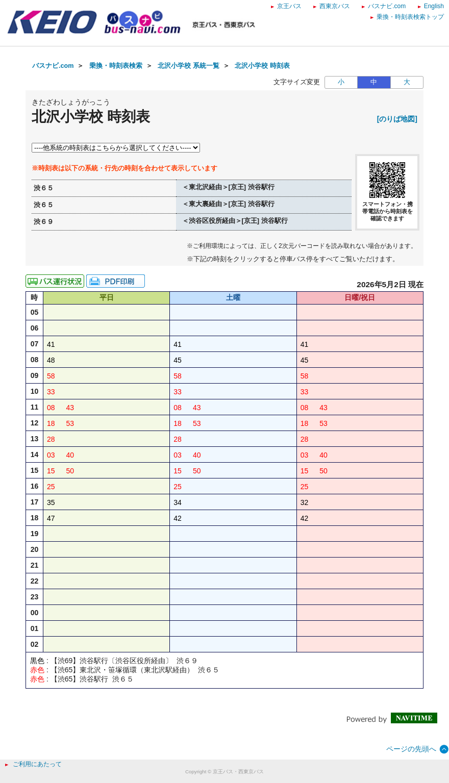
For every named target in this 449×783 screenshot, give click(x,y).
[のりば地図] (397, 119)
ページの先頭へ (411, 749)
